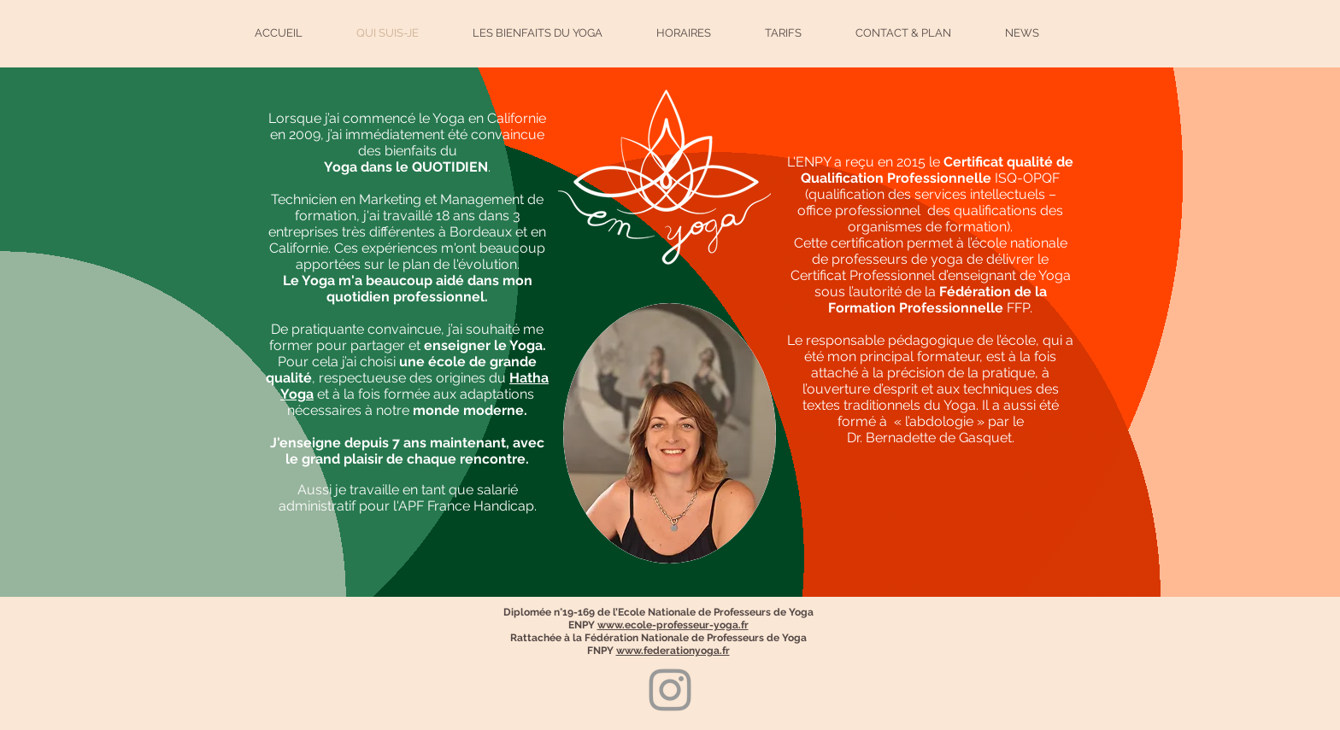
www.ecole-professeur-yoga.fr (673, 625)
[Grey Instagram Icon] (670, 690)
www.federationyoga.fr (673, 651)
